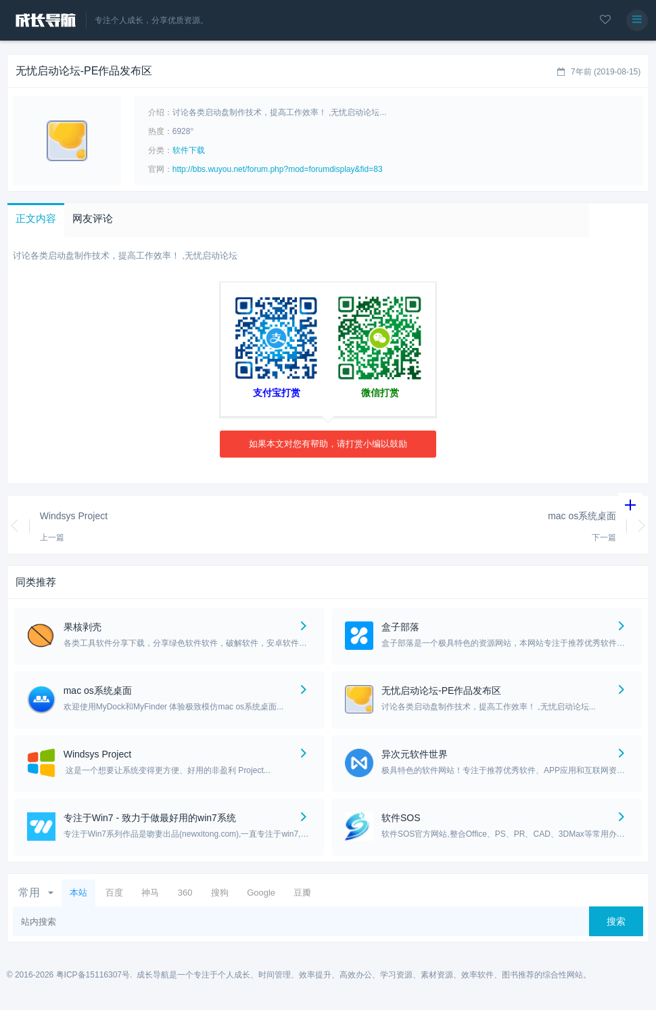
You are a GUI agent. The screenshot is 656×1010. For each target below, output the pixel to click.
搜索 (616, 921)
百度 (114, 892)
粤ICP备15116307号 (93, 975)
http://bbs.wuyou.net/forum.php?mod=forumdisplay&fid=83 (277, 169)
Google (261, 892)
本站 (78, 892)
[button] (35, 220)
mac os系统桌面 (582, 515)
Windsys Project (74, 515)
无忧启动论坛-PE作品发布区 (441, 690)
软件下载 (188, 150)
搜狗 (220, 892)
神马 (150, 892)
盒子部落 (400, 626)
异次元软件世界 (414, 754)
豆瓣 (302, 892)
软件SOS (401, 817)
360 (185, 892)
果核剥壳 (82, 626)
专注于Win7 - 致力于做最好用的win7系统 (150, 817)
